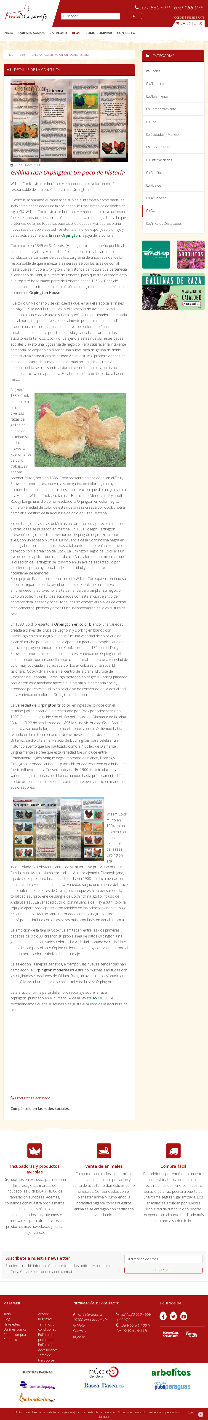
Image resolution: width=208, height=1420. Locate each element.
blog (76, 33)
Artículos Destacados (164, 223)
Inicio (8, 33)
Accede (43, 1314)
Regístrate (45, 1319)
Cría (151, 122)
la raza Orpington (64, 235)
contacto (126, 33)
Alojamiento (157, 96)
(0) (189, 23)
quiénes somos (31, 33)
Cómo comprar (14, 1334)
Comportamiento (161, 109)
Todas (153, 71)
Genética (155, 172)
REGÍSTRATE (196, 17)
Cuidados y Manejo (163, 134)
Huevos (154, 185)
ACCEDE (178, 17)
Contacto (10, 1339)
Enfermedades (159, 160)
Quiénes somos (15, 1329)
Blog (22, 55)
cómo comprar (98, 33)
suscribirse (163, 1270)
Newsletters (12, 1324)
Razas (153, 210)
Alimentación (158, 83)
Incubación (156, 198)
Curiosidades (158, 147)
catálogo (58, 33)
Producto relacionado (31, 1098)
